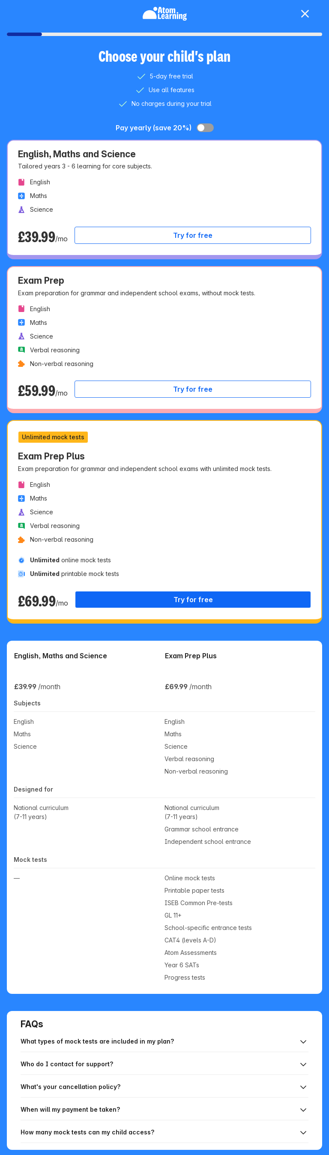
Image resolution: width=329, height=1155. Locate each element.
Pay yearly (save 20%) (153, 127)
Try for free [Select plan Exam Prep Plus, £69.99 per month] (193, 599)
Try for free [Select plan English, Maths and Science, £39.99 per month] (192, 235)
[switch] (205, 127)
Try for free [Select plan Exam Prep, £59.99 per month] (192, 389)
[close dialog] (305, 13)
